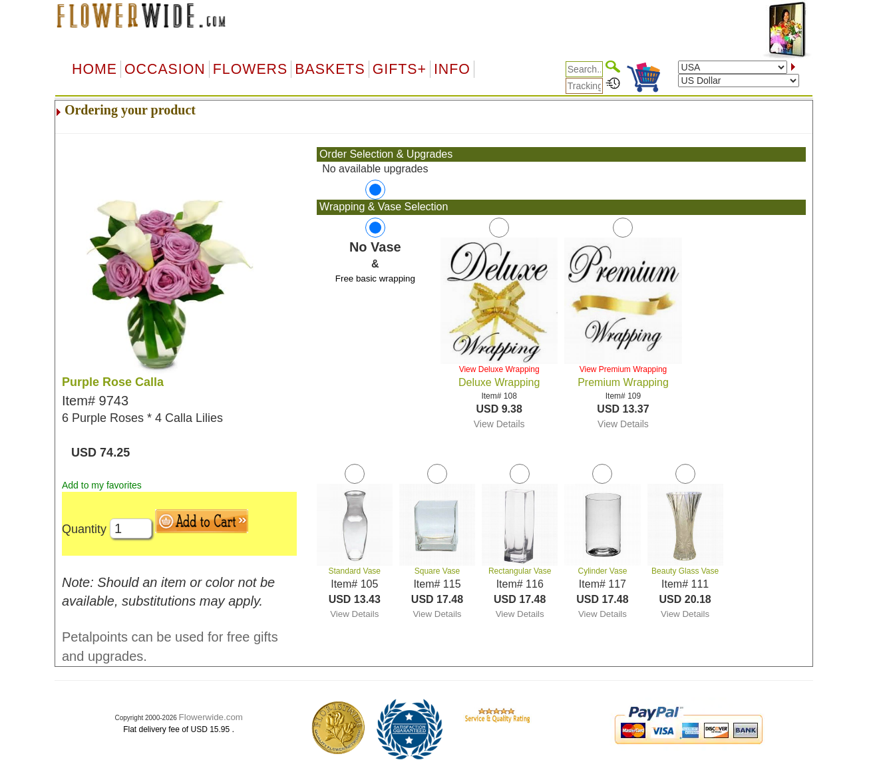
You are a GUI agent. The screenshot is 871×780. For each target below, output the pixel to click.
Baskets (330, 69)
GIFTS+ (400, 69)
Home (94, 69)
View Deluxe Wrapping (499, 369)
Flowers (250, 69)
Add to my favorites (102, 485)
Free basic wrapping (375, 279)
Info (452, 69)
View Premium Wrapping (623, 369)
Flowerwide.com (211, 717)
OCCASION (165, 69)
